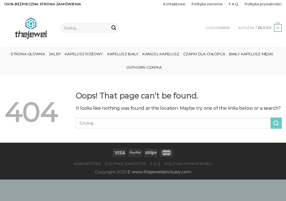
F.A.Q (233, 4)
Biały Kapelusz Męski (251, 54)
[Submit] (113, 28)
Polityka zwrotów (207, 4)
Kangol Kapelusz (160, 54)
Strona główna (28, 54)
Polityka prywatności (263, 4)
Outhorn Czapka (144, 67)
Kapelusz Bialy (123, 54)
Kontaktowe (174, 4)
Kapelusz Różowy (84, 54)
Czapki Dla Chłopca (204, 54)
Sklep (55, 54)
